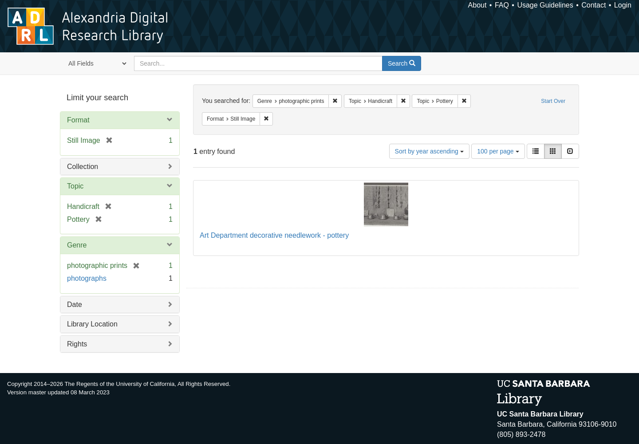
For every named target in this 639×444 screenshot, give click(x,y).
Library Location (92, 324)
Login (622, 5)
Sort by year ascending (429, 151)
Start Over (553, 101)
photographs (86, 278)
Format (78, 120)
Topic (75, 186)
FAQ (502, 5)
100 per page (498, 151)
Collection (82, 166)
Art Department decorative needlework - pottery (274, 235)
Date (74, 304)
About (477, 5)
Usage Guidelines (545, 5)
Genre (77, 245)
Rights (77, 344)
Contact (593, 5)
